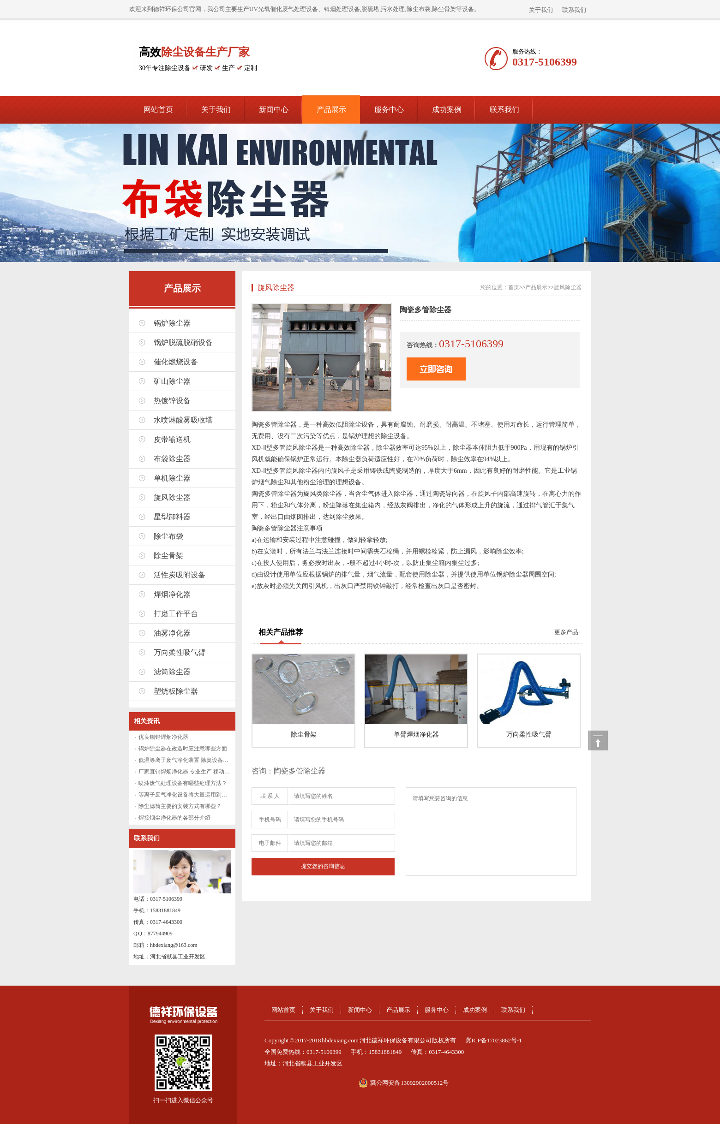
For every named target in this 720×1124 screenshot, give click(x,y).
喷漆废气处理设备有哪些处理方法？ (182, 783)
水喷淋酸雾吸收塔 (183, 420)
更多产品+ (568, 632)
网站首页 (158, 109)
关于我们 (541, 9)
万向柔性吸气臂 (179, 652)
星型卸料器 (172, 517)
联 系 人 (270, 796)
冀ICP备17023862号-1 (493, 1040)
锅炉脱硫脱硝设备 (183, 342)
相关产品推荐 (280, 632)
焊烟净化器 (172, 594)
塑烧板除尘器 (176, 691)
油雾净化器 (172, 633)
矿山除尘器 (172, 381)
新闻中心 (273, 109)
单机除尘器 (172, 478)
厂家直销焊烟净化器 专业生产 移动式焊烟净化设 (198, 771)
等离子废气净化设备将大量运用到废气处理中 (193, 794)
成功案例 (447, 109)
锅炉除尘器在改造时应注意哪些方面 (182, 748)
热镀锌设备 (172, 400)
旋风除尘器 (172, 497)
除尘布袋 (168, 536)
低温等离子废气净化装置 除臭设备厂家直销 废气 (198, 760)
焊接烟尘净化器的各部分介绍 (174, 818)
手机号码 (270, 819)
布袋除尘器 (172, 459)
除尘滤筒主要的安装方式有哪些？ (180, 806)
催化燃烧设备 (176, 362)
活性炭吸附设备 (179, 575)
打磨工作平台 (176, 614)
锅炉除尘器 (172, 323)
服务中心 (389, 109)
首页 (513, 287)
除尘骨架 (168, 555)
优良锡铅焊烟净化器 (163, 737)
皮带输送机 (172, 439)
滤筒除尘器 (172, 672)
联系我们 (574, 9)
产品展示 (331, 109)
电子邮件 (270, 843)
